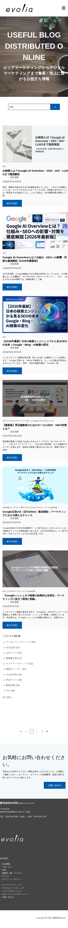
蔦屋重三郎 (14, 658)
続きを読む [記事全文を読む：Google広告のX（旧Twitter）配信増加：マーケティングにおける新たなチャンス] (12, 541)
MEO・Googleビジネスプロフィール (40, 421)
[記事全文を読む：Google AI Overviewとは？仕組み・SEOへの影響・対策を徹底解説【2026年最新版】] (35, 230)
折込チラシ (14, 679)
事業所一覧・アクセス (12, 872)
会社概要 (6, 863)
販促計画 (12, 685)
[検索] (55, 107)
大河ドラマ (14, 652)
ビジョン (6, 876)
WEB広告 (6, 507)
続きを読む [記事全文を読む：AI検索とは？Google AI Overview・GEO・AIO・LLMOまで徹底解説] (12, 203)
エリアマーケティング (19, 663)
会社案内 (4, 858)
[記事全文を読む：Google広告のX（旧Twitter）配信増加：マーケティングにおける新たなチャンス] (35, 485)
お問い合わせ (54, 785)
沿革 (4, 869)
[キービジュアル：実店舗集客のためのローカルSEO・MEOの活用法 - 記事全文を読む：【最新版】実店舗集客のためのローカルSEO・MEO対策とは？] (35, 398)
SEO (4, 166)
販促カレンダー (16, 668)
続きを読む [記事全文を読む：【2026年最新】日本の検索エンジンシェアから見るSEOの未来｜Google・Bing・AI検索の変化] (12, 370)
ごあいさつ (7, 866)
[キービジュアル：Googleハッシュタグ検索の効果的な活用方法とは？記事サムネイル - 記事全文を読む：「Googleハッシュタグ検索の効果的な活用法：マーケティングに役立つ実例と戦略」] (35, 568)
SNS (10, 690)
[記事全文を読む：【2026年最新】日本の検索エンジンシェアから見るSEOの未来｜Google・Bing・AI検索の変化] (35, 314)
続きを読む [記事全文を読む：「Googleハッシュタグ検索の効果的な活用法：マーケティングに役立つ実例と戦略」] (12, 625)
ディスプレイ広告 (17, 507)
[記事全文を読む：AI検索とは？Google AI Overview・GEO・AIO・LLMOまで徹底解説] (35, 144)
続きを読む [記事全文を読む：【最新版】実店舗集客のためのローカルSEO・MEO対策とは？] (12, 457)
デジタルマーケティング (16, 421)
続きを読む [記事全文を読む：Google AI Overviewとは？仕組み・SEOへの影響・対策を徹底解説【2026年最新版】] (12, 287)
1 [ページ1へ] (31, 731)
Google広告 (52, 507)
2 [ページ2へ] (36, 731)
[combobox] (29, 107)
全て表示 (6, 697)
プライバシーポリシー (12, 879)
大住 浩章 (14, 177)
